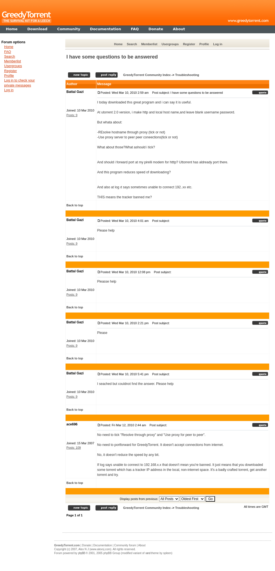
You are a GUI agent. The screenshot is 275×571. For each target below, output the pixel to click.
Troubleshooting (187, 75)
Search (132, 44)
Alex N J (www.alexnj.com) (94, 549)
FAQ (7, 52)
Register (189, 44)
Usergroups (170, 44)
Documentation (102, 545)
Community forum (125, 545)
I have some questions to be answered (112, 57)
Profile (204, 44)
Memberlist (149, 44)
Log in (217, 44)
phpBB (81, 553)
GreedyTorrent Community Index (147, 75)
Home (118, 44)
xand (147, 553)
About (142, 545)
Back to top (74, 205)
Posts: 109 (73, 447)
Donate (86, 545)
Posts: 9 (72, 115)
